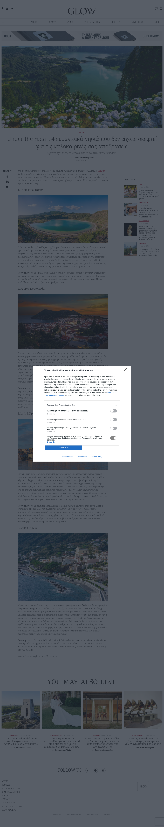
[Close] (126, 370)
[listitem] (82, 405)
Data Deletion (67, 457)
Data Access (82, 457)
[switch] (113, 410)
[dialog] (82, 414)
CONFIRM (63, 448)
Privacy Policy (96, 457)
